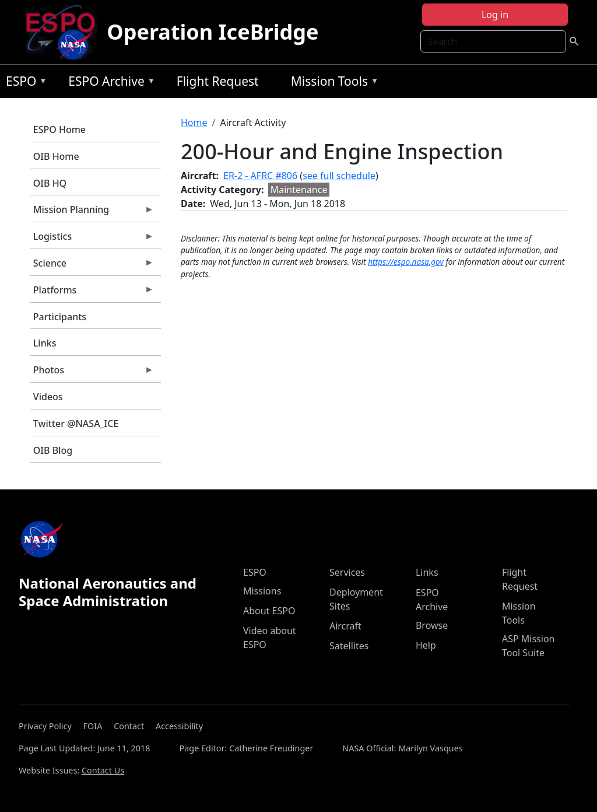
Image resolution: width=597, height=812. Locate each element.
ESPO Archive (108, 83)
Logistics (92, 239)
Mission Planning (92, 212)
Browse (432, 625)
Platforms (92, 293)
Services (347, 572)
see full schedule (339, 175)
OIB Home (56, 156)
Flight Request (218, 81)
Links (45, 343)
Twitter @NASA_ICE (76, 423)
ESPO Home (59, 129)
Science (92, 266)
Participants (59, 316)
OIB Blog (52, 450)
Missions (262, 590)
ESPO (23, 83)
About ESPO (269, 610)
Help (426, 645)
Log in (495, 14)
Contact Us (103, 770)
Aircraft (345, 626)
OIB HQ (49, 183)
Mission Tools (332, 83)
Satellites (348, 645)
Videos (48, 396)
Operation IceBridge (212, 32)
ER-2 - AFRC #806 (260, 175)
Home (194, 122)
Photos (92, 372)
